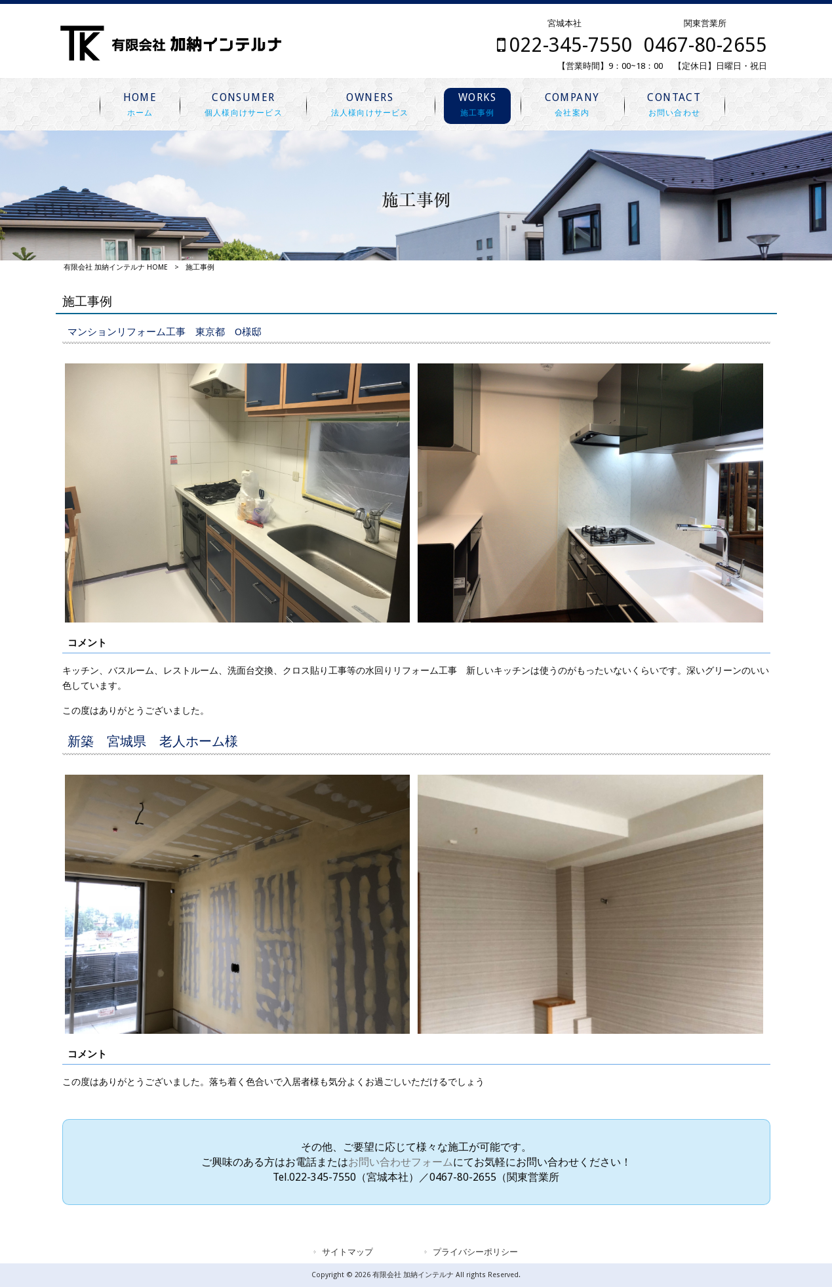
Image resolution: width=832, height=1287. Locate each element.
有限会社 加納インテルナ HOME (116, 267)
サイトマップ (347, 1252)
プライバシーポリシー (475, 1252)
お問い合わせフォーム (400, 1162)
